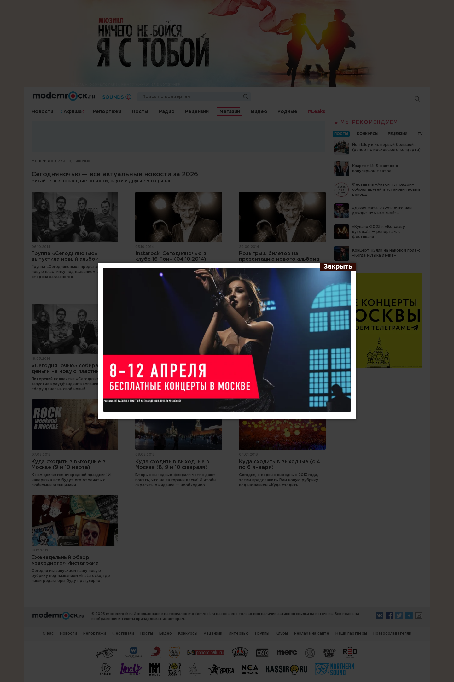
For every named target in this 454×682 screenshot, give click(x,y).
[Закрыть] (338, 267)
